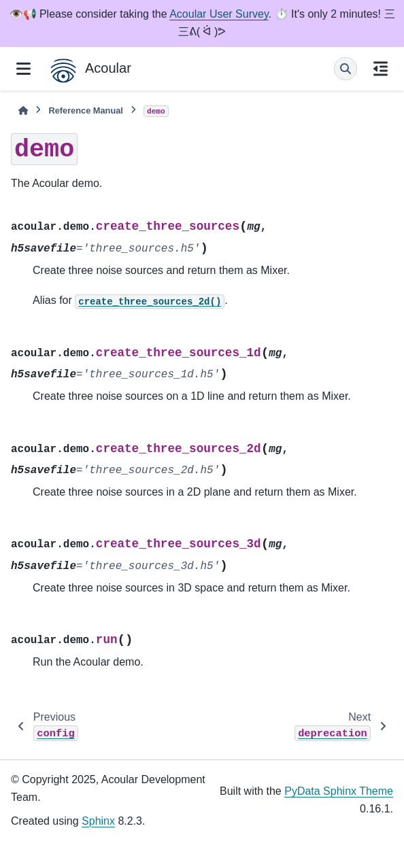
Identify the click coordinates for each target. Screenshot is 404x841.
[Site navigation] (23, 68)
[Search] (345, 68)
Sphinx (98, 821)
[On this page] (380, 68)
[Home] (23, 110)
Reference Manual (85, 110)
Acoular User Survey (219, 14)
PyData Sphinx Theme (338, 791)
